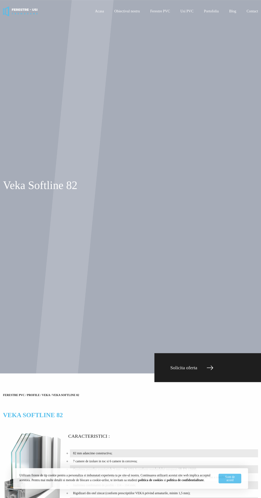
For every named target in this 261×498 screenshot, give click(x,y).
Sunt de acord (230, 478)
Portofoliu (211, 11)
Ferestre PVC (160, 11)
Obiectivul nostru (127, 11)
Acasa (99, 11)
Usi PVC (187, 11)
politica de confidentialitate (185, 479)
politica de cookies (150, 479)
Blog (232, 11)
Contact (252, 11)
